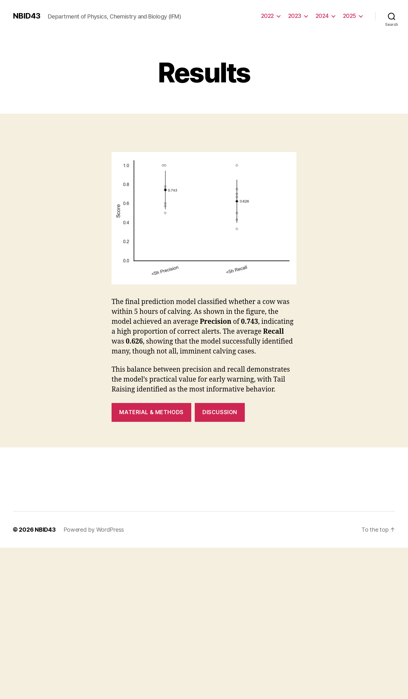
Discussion (219, 412)
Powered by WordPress (93, 529)
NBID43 (26, 16)
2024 (322, 15)
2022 (267, 15)
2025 (349, 15)
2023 (294, 15)
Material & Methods (151, 412)
